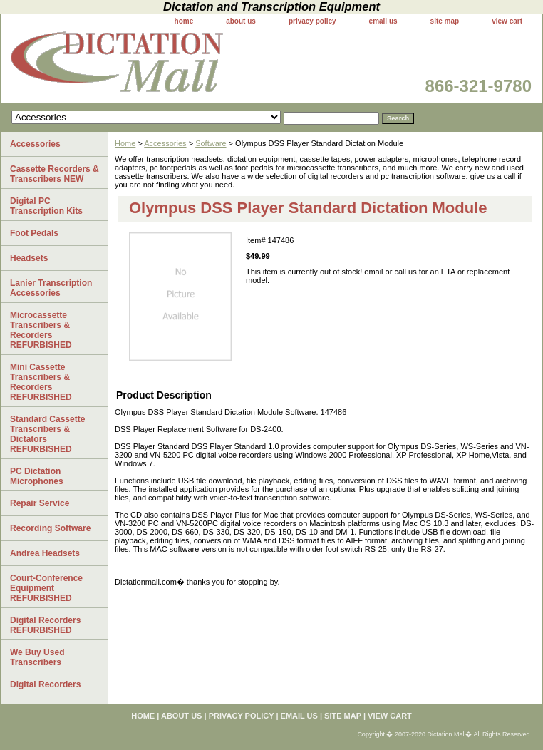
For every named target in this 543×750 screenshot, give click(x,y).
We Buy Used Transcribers (37, 657)
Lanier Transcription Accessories (51, 288)
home (184, 21)
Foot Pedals (34, 233)
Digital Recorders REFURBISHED (45, 625)
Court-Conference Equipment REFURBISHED (46, 588)
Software (210, 143)
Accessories (165, 143)
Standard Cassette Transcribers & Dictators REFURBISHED (47, 434)
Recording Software (50, 528)
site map (445, 21)
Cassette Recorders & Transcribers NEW (54, 174)
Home (125, 143)
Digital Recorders (45, 684)
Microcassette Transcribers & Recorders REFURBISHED (41, 330)
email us (383, 21)
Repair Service (39, 503)
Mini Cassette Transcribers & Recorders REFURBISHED (41, 382)
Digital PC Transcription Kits (46, 206)
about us (241, 21)
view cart (507, 21)
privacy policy (312, 21)
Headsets (29, 258)
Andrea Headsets (45, 553)
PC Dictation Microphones (36, 476)
